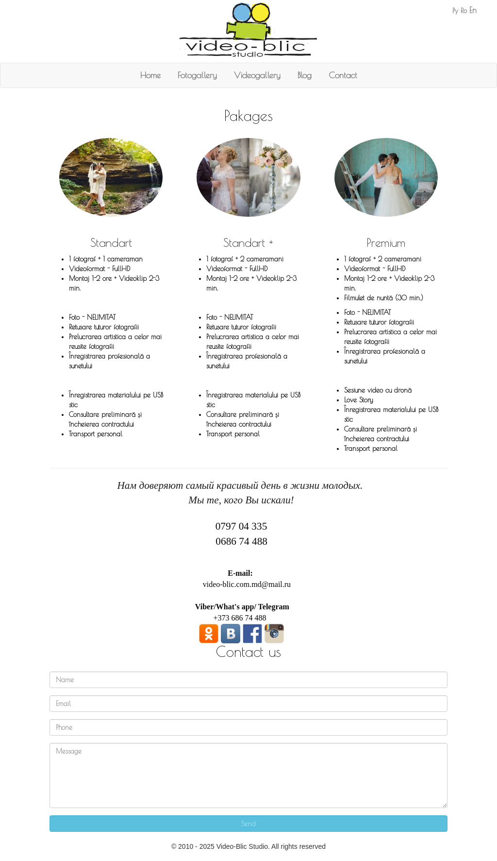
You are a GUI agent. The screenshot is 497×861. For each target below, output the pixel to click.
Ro (464, 11)
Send (248, 823)
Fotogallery (197, 75)
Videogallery (257, 75)
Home (150, 75)
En (473, 10)
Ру (455, 11)
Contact (343, 75)
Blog (305, 75)
